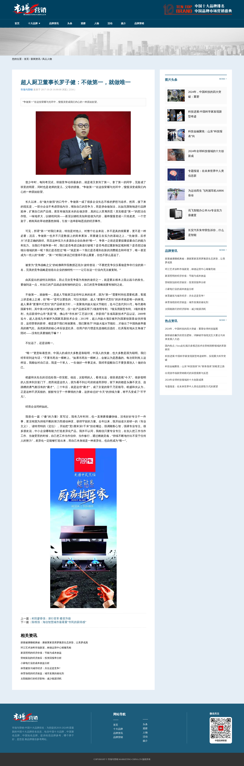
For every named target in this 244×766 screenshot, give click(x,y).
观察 (83, 23)
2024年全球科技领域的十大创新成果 (184, 380)
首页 (17, 23)
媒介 (123, 23)
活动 (110, 23)
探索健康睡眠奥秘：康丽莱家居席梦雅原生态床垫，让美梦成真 (54, 642)
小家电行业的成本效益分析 (35, 663)
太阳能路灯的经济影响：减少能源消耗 (41, 678)
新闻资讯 (35, 59)
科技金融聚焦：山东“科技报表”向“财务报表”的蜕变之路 (195, 366)
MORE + (223, 79)
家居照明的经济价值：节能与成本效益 (41, 653)
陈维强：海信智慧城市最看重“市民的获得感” (59, 622)
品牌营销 (139, 23)
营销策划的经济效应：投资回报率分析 (41, 658)
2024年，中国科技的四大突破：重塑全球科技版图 (191, 329)
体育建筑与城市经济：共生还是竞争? (40, 668)
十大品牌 (118, 729)
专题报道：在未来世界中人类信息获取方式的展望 (191, 386)
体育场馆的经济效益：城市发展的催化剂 (42, 673)
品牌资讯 (54, 23)
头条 (69, 23)
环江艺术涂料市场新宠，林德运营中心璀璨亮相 (46, 647)
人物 (96, 23)
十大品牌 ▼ (34, 23)
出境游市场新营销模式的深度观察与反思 (186, 373)
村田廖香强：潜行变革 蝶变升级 (51, 618)
